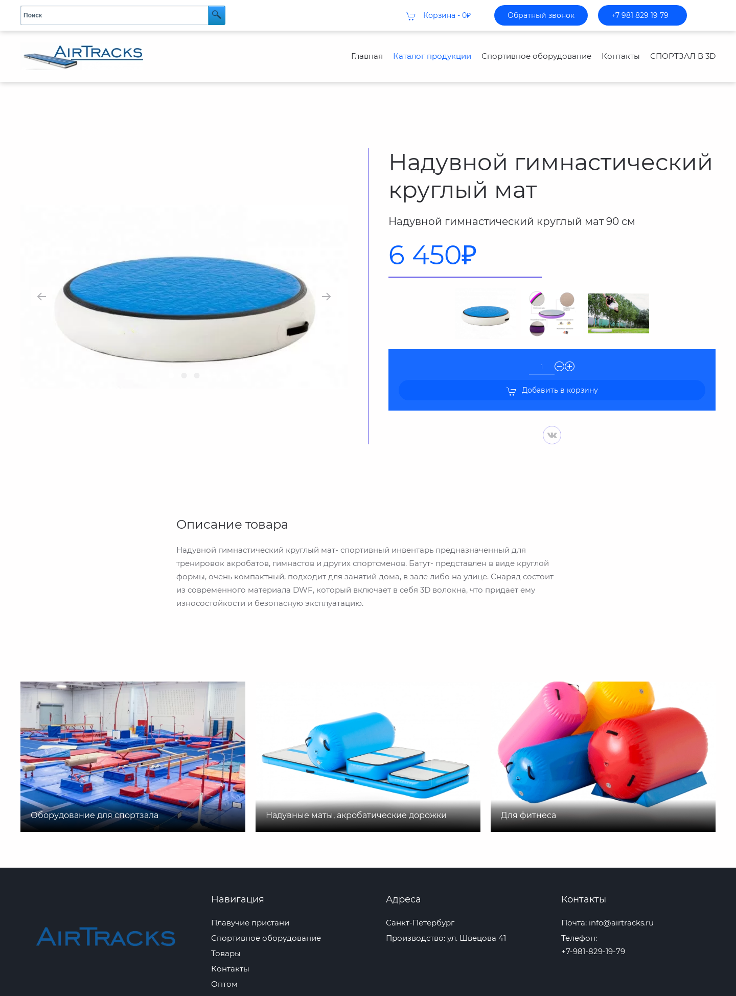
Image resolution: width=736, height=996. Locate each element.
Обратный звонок (541, 15)
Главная (367, 56)
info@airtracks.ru (621, 902)
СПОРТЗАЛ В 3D (683, 56)
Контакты (621, 56)
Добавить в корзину (552, 370)
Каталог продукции (432, 56)
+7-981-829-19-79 (593, 931)
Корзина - (438, 16)
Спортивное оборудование (536, 56)
